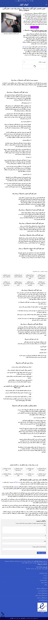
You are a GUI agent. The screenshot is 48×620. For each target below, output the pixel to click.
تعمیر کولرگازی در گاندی (30, 469)
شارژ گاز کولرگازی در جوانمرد (6, 474)
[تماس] (3, 613)
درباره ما (45, 575)
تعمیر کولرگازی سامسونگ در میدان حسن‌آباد (41, 283)
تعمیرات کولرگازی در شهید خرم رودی (41, 474)
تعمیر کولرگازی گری (43, 600)
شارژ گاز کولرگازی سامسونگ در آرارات (18, 276)
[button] (46, 4)
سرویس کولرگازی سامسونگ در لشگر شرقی (18, 283)
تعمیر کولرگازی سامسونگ (42, 588)
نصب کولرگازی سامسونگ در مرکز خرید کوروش (6, 283)
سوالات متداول (44, 582)
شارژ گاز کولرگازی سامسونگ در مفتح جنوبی (30, 277)
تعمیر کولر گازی (16, 482)
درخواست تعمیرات (43, 580)
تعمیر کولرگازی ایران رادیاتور (41, 595)
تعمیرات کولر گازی (43, 573)
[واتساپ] (3, 617)
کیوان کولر (24, 4)
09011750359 (39, 567)
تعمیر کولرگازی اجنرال (42, 593)
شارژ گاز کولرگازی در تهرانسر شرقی (41, 469)
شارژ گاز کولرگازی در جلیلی (18, 474)
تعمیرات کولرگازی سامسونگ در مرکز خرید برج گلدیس (41, 277)
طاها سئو (11, 618)
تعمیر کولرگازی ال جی (42, 590)
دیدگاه (44, 525)
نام (45, 535)
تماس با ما (45, 577)
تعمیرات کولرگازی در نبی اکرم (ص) (18, 469)
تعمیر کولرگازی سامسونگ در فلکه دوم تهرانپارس (29, 283)
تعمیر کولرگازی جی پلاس (42, 597)
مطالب (45, 584)
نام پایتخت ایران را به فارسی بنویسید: (39, 546)
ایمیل (45, 541)
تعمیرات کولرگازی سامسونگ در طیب (6, 276)
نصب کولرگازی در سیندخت (29, 474)
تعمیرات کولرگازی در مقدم (6, 469)
